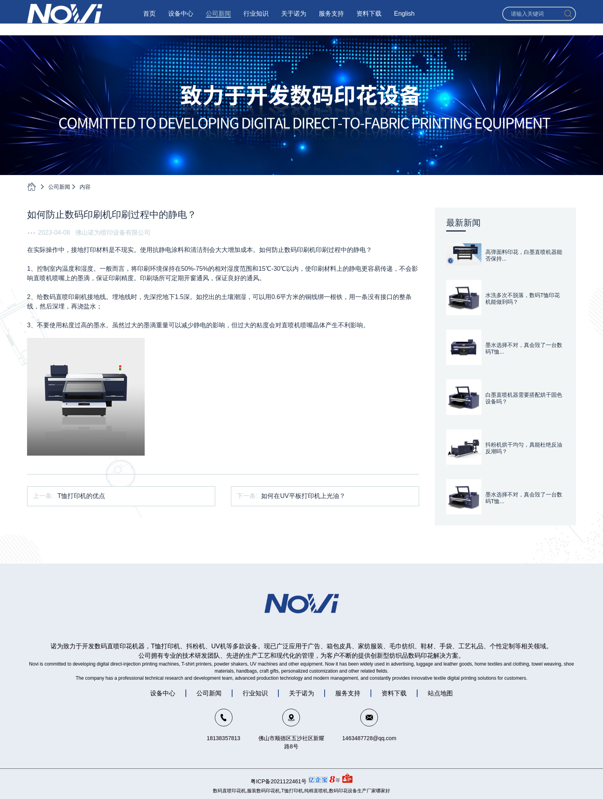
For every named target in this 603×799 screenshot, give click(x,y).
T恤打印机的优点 (81, 496)
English (404, 19)
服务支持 (331, 19)
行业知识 (256, 19)
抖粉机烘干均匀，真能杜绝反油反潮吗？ (523, 447)
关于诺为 (293, 19)
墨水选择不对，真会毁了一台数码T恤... (523, 348)
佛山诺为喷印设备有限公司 (113, 232)
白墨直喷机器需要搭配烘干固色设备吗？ (523, 398)
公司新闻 (218, 19)
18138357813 (223, 738)
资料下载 (368, 19)
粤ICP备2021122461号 (279, 781)
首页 (149, 19)
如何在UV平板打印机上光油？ (303, 496)
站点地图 (440, 693)
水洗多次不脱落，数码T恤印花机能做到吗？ (522, 298)
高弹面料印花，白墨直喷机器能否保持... (523, 255)
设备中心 (180, 19)
